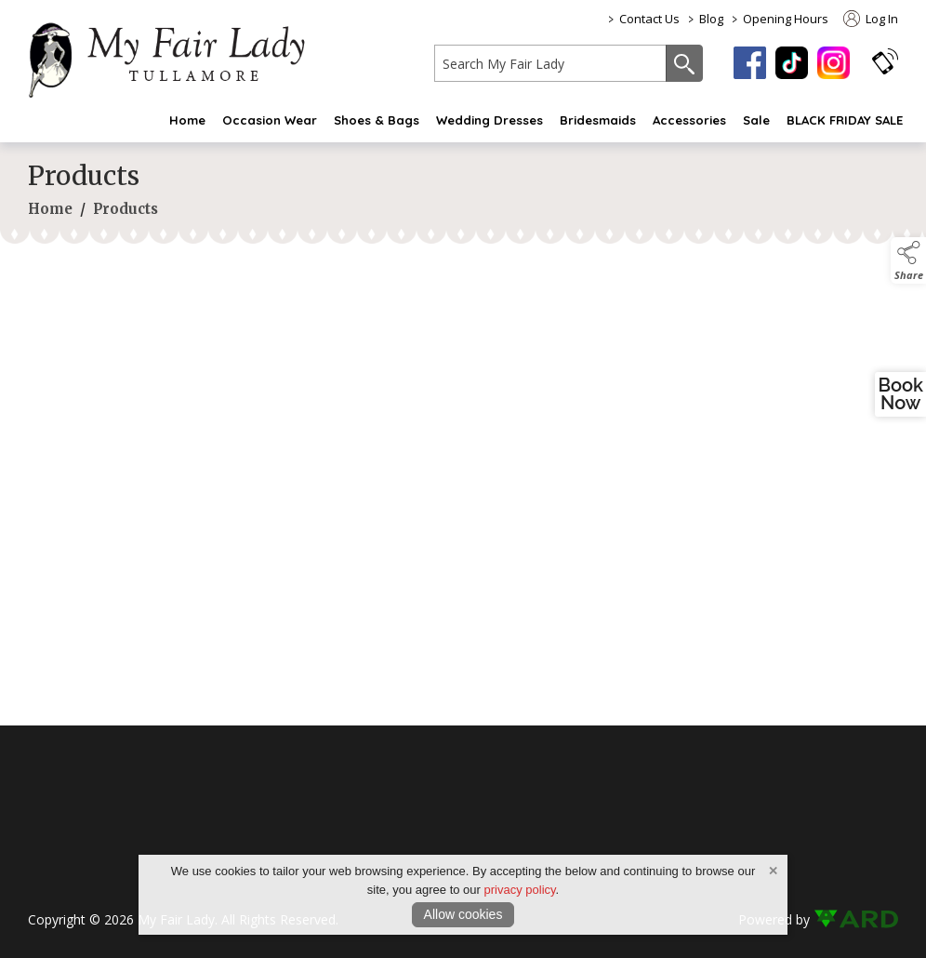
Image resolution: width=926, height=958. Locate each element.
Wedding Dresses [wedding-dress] (489, 120)
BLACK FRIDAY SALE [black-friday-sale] (845, 120)
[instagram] (833, 63)
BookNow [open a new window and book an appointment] (900, 394)
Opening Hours (785, 18)
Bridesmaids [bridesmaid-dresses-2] (598, 120)
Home (187, 120)
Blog (711, 18)
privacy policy (520, 890)
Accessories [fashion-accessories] (689, 120)
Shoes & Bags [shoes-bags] (376, 120)
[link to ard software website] (856, 919)
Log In (870, 18)
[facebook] (750, 63)
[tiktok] (791, 63)
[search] (550, 63)
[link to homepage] (176, 57)
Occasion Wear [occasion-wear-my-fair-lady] (269, 120)
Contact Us (649, 18)
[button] (885, 60)
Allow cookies (463, 914)
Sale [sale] (756, 120)
